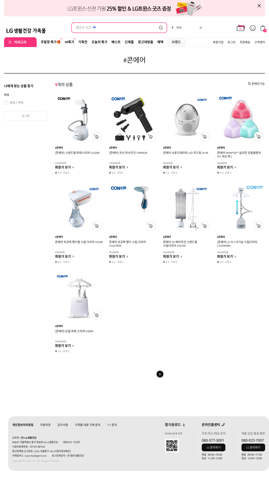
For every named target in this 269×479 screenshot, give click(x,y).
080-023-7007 (252, 440)
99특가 (69, 42)
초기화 (26, 116)
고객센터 (259, 42)
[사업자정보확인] (62, 451)
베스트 (116, 42)
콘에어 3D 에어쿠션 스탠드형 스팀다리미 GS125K (180, 243)
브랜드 (176, 42)
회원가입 (218, 42)
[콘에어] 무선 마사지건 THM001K (128, 153)
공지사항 (62, 425)
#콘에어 (59, 147)
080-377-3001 (213, 440)
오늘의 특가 (99, 42)
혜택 (160, 42)
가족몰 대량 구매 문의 (87, 425)
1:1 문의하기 (213, 447)
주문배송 (245, 42)
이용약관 (45, 425)
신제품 (129, 42)
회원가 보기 (63, 167)
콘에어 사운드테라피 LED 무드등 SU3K (185, 153)
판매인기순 (258, 84)
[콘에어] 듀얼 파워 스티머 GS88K (74, 331)
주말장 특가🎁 (51, 42)
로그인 (232, 42)
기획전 (82, 42)
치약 (176, 27)
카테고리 (20, 42)
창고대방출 (145, 42)
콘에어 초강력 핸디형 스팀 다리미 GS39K (79, 242)
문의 (112, 425)
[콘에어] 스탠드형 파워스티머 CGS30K (77, 153)
